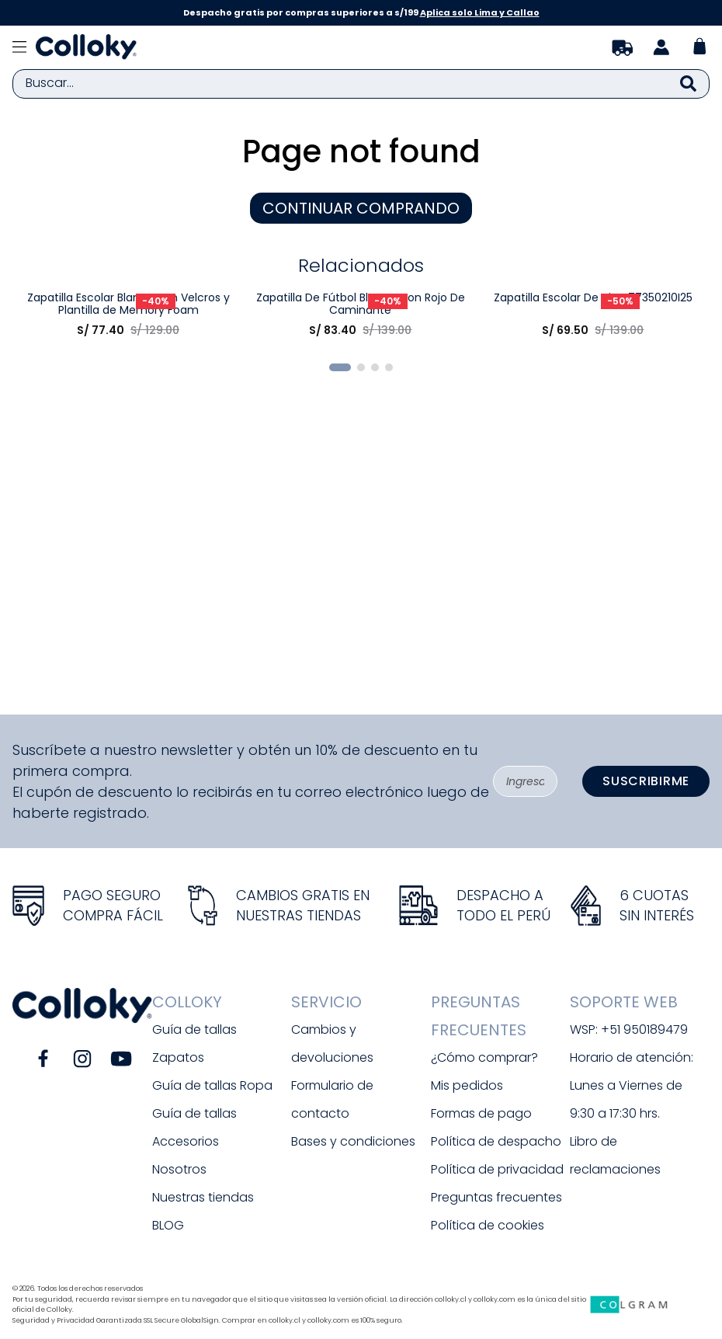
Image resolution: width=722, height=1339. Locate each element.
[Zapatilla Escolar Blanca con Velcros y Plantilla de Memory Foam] (127, 483)
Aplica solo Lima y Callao (480, 12)
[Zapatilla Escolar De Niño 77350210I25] (592, 483)
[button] (340, 701)
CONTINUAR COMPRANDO (361, 208)
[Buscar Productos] (688, 84)
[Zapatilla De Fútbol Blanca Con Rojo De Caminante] (360, 483)
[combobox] (361, 84)
